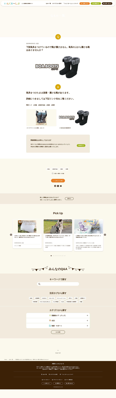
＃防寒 (53, 105)
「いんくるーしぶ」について (70, 3)
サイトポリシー (44, 387)
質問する (69, 201)
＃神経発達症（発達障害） (54, 308)
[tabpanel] (58, 238)
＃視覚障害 (37, 301)
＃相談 (66, 308)
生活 (55, 174)
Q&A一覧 (48, 3)
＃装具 (48, 105)
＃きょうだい (55, 301)
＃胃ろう (78, 301)
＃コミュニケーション (67, 301)
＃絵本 (30, 301)
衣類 (58, 174)
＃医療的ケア (36, 305)
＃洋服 (35, 105)
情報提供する (79, 146)
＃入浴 (80, 305)
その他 (63, 174)
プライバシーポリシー (58, 387)
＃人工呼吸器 (71, 305)
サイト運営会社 (71, 387)
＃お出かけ (46, 301)
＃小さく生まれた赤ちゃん (59, 305)
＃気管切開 (46, 305)
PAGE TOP (58, 361)
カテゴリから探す (56, 3)
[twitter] (58, 188)
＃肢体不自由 (41, 105)
